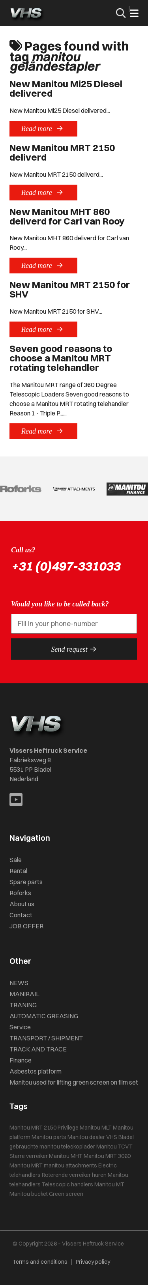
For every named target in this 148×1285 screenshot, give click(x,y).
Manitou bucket (28, 1193)
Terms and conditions (40, 1261)
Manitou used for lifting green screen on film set (73, 1082)
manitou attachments (70, 1165)
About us (21, 904)
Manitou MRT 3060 (107, 1156)
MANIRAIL (24, 994)
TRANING (23, 1005)
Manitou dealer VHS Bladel (100, 1137)
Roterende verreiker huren (74, 1174)
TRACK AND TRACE (38, 1049)
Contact (20, 915)
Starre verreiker (28, 1156)
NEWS (18, 983)
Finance (20, 1060)
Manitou (106, 1146)
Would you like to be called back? (60, 604)
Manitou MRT (26, 1165)
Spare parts (26, 882)
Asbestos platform (35, 1071)
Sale (15, 860)
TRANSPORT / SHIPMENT (46, 1038)
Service (20, 1027)
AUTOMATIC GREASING (43, 1016)
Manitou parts (49, 1137)
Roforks (20, 893)
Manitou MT (109, 1184)
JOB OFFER (26, 926)
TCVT (125, 1146)
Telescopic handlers (67, 1184)
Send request (74, 649)
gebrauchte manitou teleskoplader (52, 1146)
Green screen (66, 1193)
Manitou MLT (96, 1127)
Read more (43, 128)
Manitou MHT (65, 1156)
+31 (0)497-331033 (65, 566)
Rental (18, 871)
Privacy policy (93, 1261)
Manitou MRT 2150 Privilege (44, 1127)
